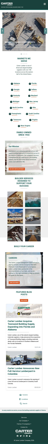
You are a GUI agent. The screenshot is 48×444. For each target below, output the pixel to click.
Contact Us (24, 427)
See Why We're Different (17, 169)
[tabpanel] (24, 31)
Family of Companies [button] (23, 424)
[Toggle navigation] (45, 4)
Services (24, 417)
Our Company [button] (23, 421)
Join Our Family (14, 282)
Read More (24, 300)
